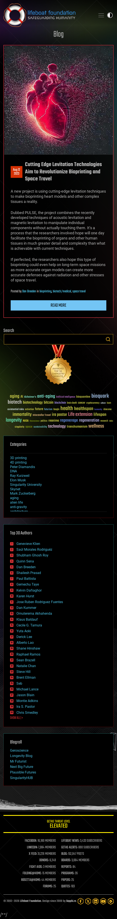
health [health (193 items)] (66, 409)
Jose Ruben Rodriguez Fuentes (39, 602)
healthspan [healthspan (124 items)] (83, 409)
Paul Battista (26, 579)
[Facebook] (80, 901)
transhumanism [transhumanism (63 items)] (77, 427)
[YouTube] (103, 901)
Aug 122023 (16, 172)
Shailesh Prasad (28, 573)
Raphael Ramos (28, 654)
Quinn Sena (25, 561)
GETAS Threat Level (58, 825)
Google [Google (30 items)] (56, 409)
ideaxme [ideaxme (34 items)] (107, 409)
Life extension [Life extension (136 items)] (80, 414)
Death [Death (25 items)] (109, 403)
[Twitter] (88, 901)
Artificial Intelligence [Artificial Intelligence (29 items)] (65, 397)
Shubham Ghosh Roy (32, 555)
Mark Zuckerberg (22, 493)
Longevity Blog (21, 756)
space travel (79, 291)
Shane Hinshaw (28, 648)
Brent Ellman (26, 677)
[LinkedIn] (95, 901)
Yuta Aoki (23, 631)
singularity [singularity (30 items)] (19, 427)
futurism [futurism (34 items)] (48, 409)
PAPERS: (66, 880)
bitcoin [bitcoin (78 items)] (48, 402)
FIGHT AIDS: (35, 867)
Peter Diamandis (22, 467)
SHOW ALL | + (16, 718)
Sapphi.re (71, 901)
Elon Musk (18, 480)
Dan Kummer (26, 608)
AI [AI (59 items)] (21, 397)
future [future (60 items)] (39, 409)
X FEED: (33, 854)
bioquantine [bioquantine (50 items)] (83, 397)
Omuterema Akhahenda (34, 613)
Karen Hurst (25, 596)
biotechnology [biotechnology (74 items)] (33, 402)
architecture (19, 511)
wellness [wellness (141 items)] (96, 426)
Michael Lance (27, 689)
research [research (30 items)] (104, 421)
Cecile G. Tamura (29, 625)
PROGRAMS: (67, 873)
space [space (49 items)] (28, 426)
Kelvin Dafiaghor (29, 590)
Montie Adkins (27, 701)
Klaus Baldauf (27, 619)
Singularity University (26, 485)
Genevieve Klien (28, 544)
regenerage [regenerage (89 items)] (69, 420)
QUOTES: (65, 886)
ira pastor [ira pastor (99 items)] (59, 414)
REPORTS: (66, 867)
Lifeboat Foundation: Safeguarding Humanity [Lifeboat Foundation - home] (47, 15)
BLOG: (64, 854)
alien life (16, 502)
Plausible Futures (23, 772)
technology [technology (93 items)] (57, 426)
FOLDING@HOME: (32, 873)
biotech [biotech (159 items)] (15, 402)
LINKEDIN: (32, 847)
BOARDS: (66, 860)
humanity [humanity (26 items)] (98, 409)
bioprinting (45, 291)
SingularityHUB (21, 778)
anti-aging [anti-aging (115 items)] (46, 396)
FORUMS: (48, 886)
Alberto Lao (25, 643)
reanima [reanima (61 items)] (53, 421)
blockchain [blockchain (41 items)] (60, 403)
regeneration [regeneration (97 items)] (89, 420)
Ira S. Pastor (25, 707)
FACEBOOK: (31, 841)
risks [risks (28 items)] (111, 421)
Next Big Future (21, 767)
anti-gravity (18, 507)
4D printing (18, 462)
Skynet (15, 489)
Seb (19, 683)
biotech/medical (62, 291)
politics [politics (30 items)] (44, 421)
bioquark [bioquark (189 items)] (100, 396)
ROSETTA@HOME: (31, 880)
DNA (13, 471)
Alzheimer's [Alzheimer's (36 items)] (30, 397)
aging (14, 498)
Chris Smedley (27, 713)
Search (108, 339)
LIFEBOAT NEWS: (70, 841)
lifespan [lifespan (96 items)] (100, 414)
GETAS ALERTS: (69, 847)
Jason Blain (25, 695)
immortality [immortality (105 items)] (22, 414)
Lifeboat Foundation (30, 901)
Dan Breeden (29, 291)
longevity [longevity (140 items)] (14, 420)
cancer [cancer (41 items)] (81, 403)
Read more (58, 305)
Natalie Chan (26, 666)
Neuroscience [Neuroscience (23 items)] (34, 421)
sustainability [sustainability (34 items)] (40, 427)
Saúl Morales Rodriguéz (34, 549)
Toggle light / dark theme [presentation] (110, 15)
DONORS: (44, 860)
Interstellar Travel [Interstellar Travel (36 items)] (42, 415)
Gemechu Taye (27, 584)
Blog (58, 34)
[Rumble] (111, 901)
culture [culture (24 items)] (103, 403)
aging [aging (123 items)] (14, 396)
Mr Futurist (18, 761)
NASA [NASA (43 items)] (26, 421)
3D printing (18, 458)
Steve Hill (23, 672)
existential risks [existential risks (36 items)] (15, 409)
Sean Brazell (25, 660)
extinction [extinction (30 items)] (29, 409)
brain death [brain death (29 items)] (72, 403)
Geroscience (19, 750)
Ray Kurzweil (19, 476)
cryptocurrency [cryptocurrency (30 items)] (92, 403)
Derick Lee (24, 637)
